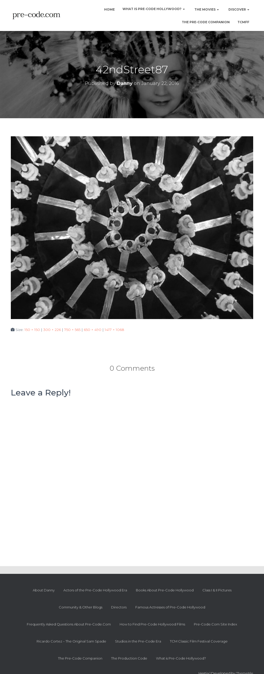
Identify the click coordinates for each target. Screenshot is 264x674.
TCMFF (243, 22)
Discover (238, 9)
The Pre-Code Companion (206, 22)
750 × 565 (72, 329)
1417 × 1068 (114, 329)
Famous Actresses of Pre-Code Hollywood (170, 607)
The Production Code (129, 658)
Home (109, 9)
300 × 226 (52, 329)
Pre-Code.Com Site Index (215, 624)
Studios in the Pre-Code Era (138, 641)
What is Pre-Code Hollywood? (153, 9)
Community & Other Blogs (80, 607)
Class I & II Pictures (217, 590)
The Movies (206, 9)
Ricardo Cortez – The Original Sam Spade (71, 641)
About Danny (44, 590)
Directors (119, 607)
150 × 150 (32, 329)
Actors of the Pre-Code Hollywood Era (95, 590)
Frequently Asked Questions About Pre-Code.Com (69, 624)
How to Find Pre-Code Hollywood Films (152, 624)
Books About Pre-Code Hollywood (165, 590)
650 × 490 (92, 329)
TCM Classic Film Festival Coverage (199, 641)
